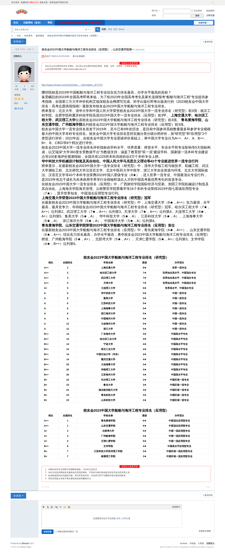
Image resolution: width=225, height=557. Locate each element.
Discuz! (25, 543)
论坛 (15, 22)
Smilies (69, 507)
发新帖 (17, 41)
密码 (154, 15)
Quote (60, 507)
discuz (121, 29)
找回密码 (210, 11)
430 (32, 86)
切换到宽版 (212, 2)
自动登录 (196, 11)
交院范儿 (12, 35)
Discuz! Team (26, 547)
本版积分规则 (205, 531)
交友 (115, 29)
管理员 (17, 95)
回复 (47, 487)
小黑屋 (201, 543)
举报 (208, 487)
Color (47, 507)
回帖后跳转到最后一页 (66, 531)
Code (64, 507)
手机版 (193, 543)
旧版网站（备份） (32, 22)
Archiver (183, 543)
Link (56, 507)
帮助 (50, 22)
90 (16, 86)
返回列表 (208, 42)
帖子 (87, 29)
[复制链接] (140, 50)
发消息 (20, 108)
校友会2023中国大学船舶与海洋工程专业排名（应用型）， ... (75, 35)
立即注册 (210, 15)
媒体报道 (40, 35)
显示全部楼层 (79, 56)
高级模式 (176, 507)
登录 (118, 518)
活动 (110, 29)
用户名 (155, 11)
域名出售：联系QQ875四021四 (54, 2)
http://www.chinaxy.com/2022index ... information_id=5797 (72, 85)
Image (52, 507)
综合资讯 (28, 35)
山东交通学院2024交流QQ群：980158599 (79, 22)
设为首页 (15, 2)
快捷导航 (203, 23)
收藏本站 (25, 2)
